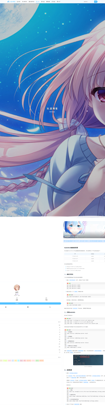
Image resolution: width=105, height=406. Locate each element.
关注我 (16, 293)
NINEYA (24, 1)
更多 (23, 312)
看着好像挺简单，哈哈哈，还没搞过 (87, 311)
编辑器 (15, 355)
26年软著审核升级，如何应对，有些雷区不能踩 (87, 265)
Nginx (13, 358)
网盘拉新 (15, 353)
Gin (18, 355)
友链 (53, 1)
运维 (75, 222)
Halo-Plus (20, 358)
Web (21, 355)
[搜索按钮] (96, 2)
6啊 (81, 296)
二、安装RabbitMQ (85, 248)
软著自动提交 (11, 350)
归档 (37, 1)
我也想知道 (82, 280)
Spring (14, 360)
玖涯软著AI (18, 350)
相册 (48, 1)
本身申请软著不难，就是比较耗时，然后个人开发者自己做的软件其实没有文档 (87, 304)
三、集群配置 (84, 250)
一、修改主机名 (84, 246)
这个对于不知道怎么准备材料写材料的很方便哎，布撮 (87, 288)
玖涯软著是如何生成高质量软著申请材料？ (87, 262)
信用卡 (10, 360)
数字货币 (18, 360)
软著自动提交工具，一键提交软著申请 (87, 267)
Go (9, 358)
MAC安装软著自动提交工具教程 (86, 260)
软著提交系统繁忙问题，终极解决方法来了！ (87, 269)
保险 (16, 358)
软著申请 (31, 1)
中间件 (72, 222)
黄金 (22, 353)
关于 (58, 1)
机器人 (10, 353)
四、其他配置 (84, 252)
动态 (43, 1)
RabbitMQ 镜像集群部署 (86, 244)
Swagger (11, 355)
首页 (18, 1)
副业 (19, 353)
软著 (22, 350)
